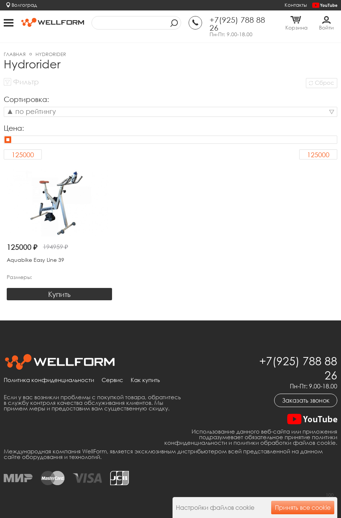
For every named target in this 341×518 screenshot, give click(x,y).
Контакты (296, 5)
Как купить (145, 380)
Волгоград (24, 5)
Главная (15, 54)
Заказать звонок (305, 400)
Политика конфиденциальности (49, 380)
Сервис (112, 380)
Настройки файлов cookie (215, 507)
